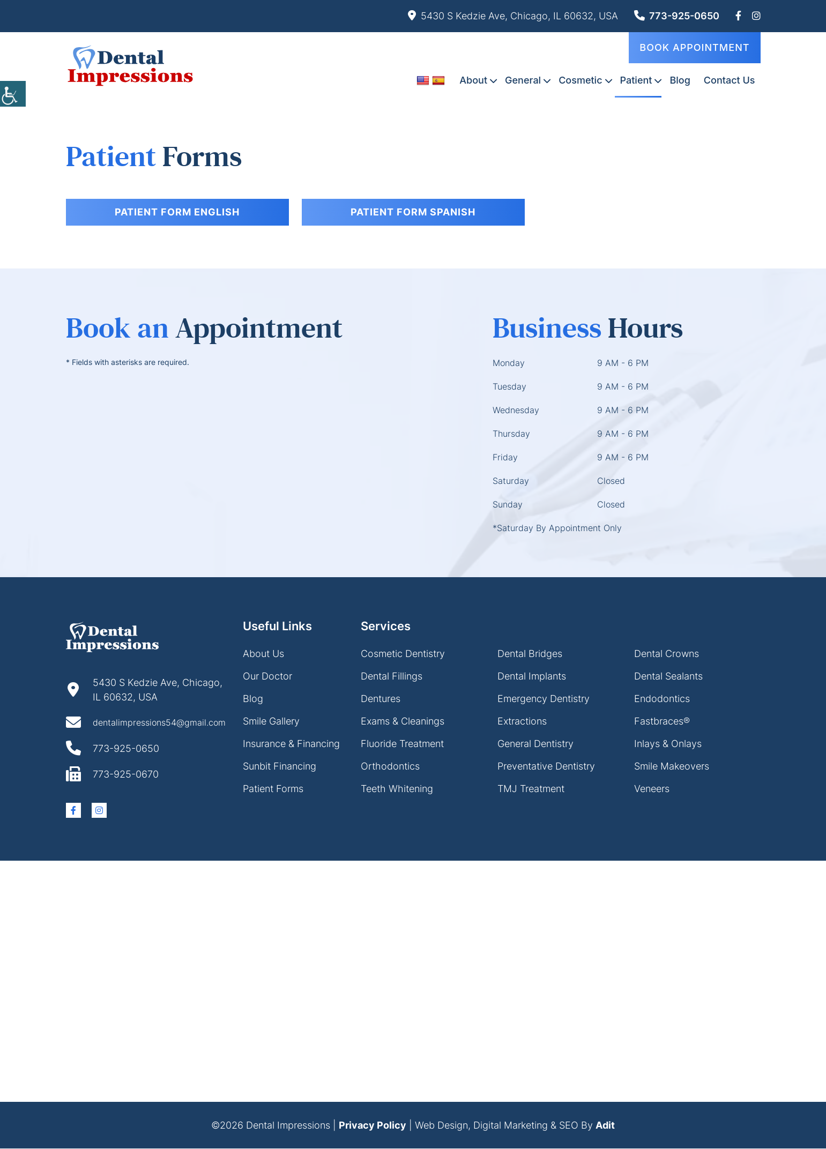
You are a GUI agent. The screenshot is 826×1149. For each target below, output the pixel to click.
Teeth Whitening (397, 789)
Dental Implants (531, 676)
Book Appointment (694, 47)
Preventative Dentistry (546, 766)
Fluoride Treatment (402, 744)
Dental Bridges (529, 654)
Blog (679, 79)
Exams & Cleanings (402, 721)
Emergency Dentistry (543, 699)
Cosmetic (580, 79)
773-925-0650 (676, 15)
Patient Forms (273, 789)
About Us (263, 654)
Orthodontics (390, 766)
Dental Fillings (391, 676)
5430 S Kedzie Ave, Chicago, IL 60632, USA (513, 15)
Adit (605, 1125)
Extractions (522, 721)
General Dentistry (535, 744)
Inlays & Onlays (668, 744)
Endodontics (662, 699)
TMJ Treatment (530, 789)
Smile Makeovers (671, 766)
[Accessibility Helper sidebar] (13, 91)
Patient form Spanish (413, 212)
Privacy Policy (372, 1125)
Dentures (380, 699)
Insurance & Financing (291, 744)
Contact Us (729, 79)
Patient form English (177, 212)
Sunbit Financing (279, 766)
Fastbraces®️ (662, 721)
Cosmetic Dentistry (403, 654)
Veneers (651, 789)
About (473, 79)
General (523, 79)
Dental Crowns (666, 654)
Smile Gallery (271, 721)
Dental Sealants (668, 676)
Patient (636, 79)
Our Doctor (267, 676)
